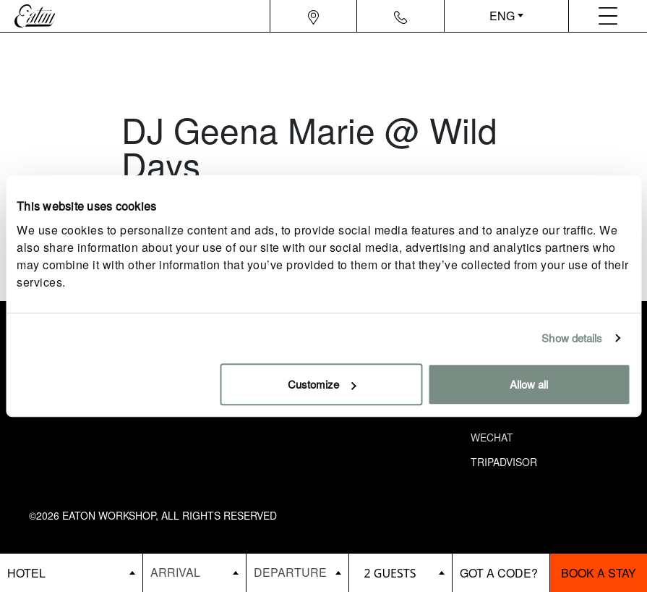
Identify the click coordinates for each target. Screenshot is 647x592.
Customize (322, 384)
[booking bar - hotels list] (71, 573)
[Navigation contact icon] (400, 16)
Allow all (529, 384)
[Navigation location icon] (313, 16)
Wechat (492, 437)
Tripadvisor (504, 461)
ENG (502, 15)
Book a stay (598, 572)
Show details (571, 337)
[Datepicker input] (194, 572)
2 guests (390, 573)
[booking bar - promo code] (501, 573)
